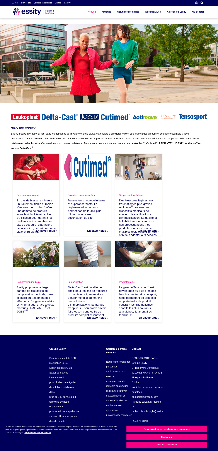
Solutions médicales (128, 11)
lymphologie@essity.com (154, 413)
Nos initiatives (153, 11)
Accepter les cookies (167, 445)
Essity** (67, 3)
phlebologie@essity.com (145, 398)
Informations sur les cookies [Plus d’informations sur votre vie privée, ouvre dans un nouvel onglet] (37, 432)
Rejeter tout (166, 437)
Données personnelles (43, 3)
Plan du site (26, 3)
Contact (58, 3)
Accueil (15, 3)
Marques (106, 11)
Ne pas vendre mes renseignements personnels (166, 429)
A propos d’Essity (176, 11)
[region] (109, 436)
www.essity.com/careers (121, 416)
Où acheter (198, 11)
